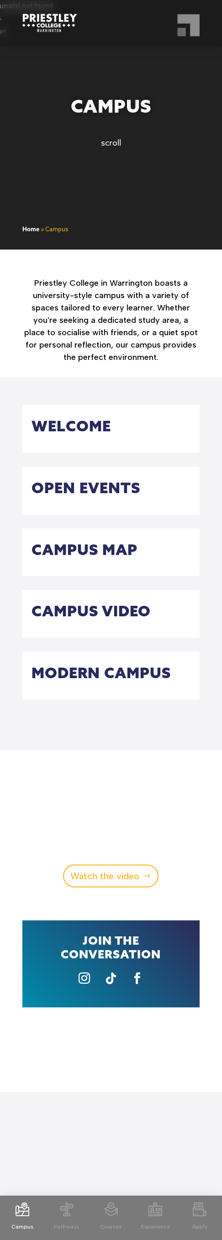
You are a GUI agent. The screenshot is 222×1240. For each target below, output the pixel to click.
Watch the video (104, 875)
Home (30, 230)
